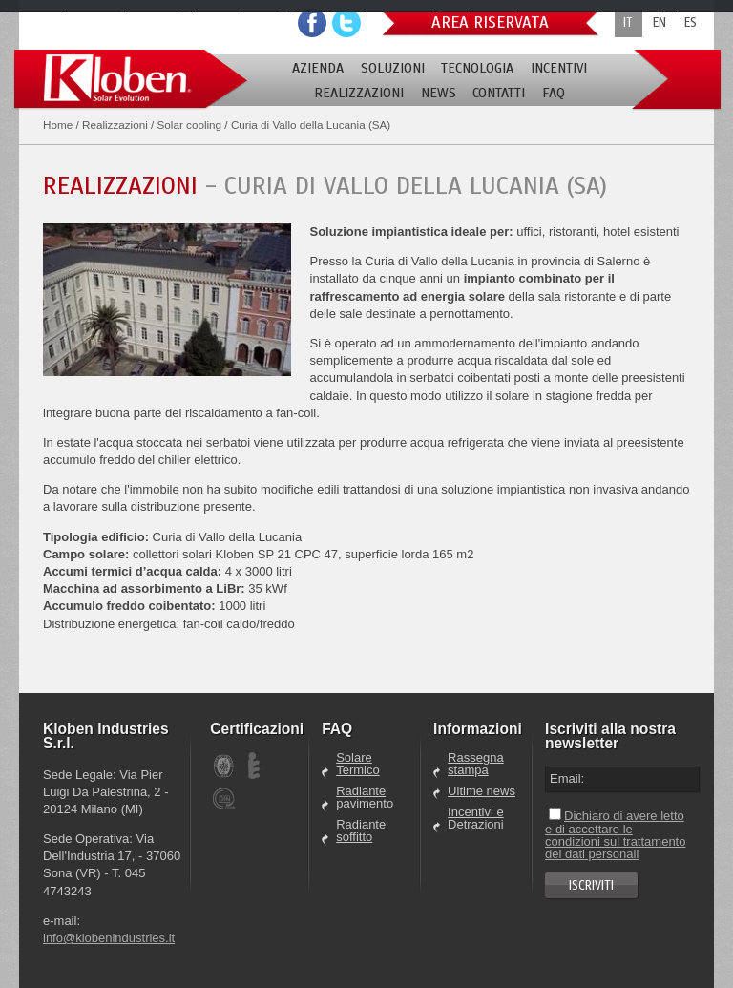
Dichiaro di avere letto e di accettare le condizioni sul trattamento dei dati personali (615, 835)
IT (628, 23)
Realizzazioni (115, 124)
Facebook (312, 23)
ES (690, 23)
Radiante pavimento (364, 797)
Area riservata (490, 22)
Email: (567, 778)
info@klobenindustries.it (109, 938)
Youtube (346, 23)
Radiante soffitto (361, 831)
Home (58, 124)
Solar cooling (189, 124)
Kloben (130, 80)
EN (659, 23)
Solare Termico (358, 764)
